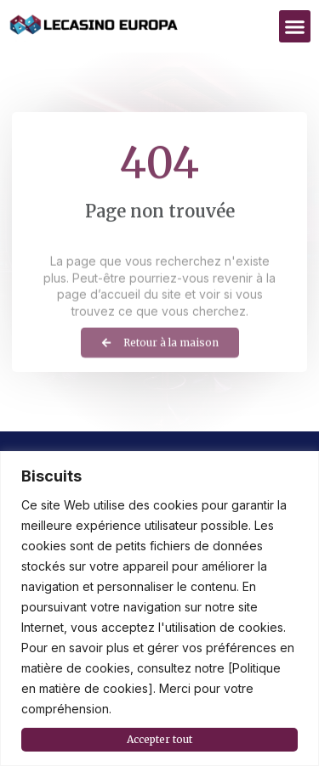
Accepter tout (159, 739)
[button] (295, 26)
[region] (159, 608)
